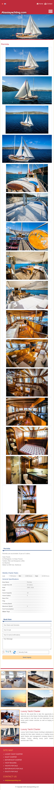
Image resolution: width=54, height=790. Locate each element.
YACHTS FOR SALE (11, 766)
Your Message (26, 644)
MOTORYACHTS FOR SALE (14, 769)
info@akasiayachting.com (13, 780)
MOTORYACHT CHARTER (13, 760)
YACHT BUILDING (10, 763)
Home (41, 4)
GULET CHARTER (11, 757)
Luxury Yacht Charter (30, 711)
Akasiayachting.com (14, 12)
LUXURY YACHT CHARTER (14, 754)
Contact (49, 4)
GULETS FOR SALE (11, 771)
